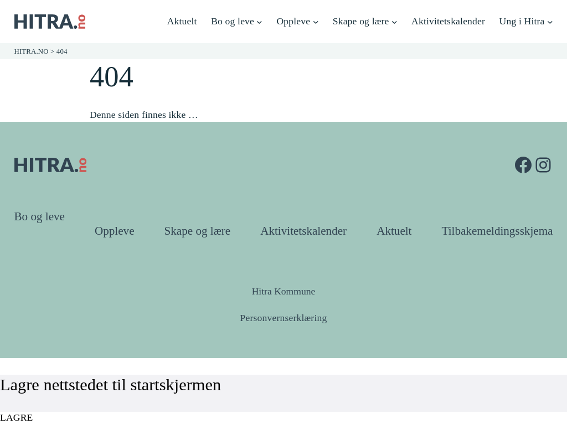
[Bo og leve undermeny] (259, 22)
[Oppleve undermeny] (316, 22)
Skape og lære (197, 230)
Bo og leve (39, 216)
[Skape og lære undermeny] (394, 22)
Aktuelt (394, 230)
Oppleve (115, 230)
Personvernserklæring (283, 317)
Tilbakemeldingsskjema (497, 230)
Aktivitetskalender (303, 230)
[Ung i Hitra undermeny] (550, 22)
